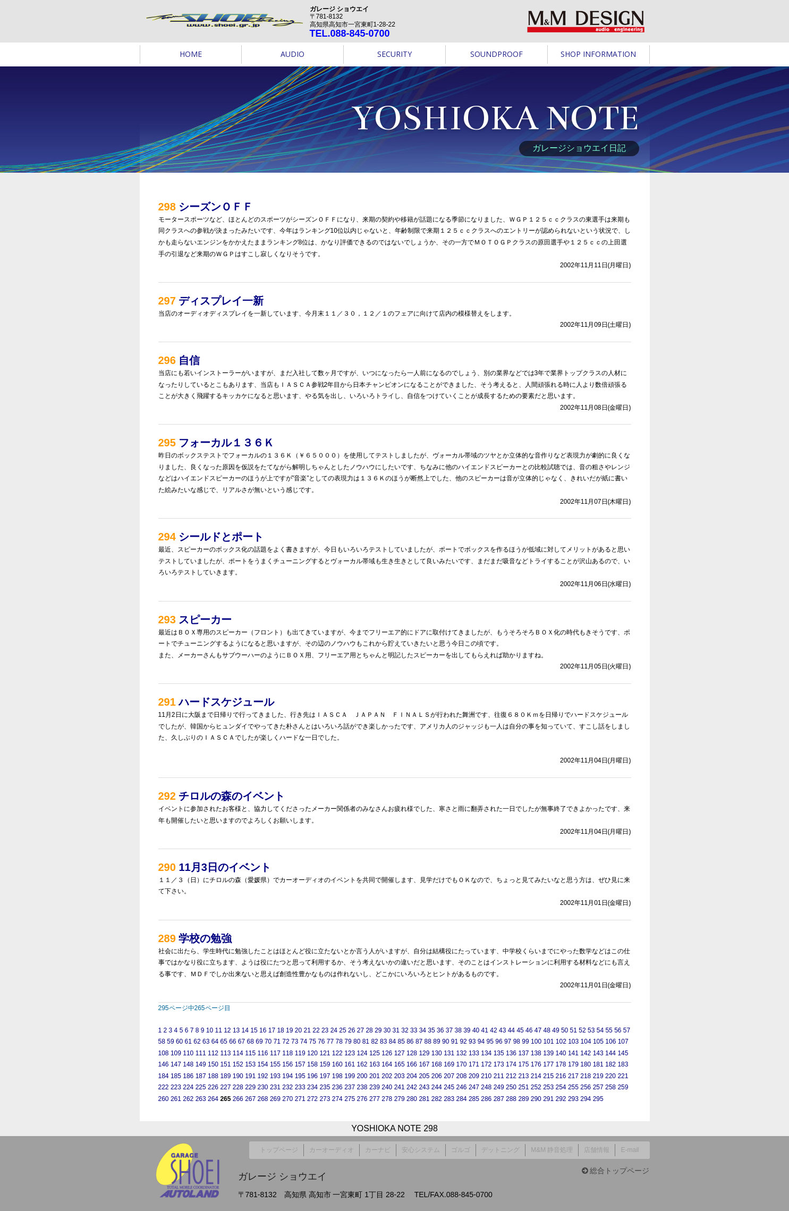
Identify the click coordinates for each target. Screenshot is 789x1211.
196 (312, 1076)
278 (386, 1099)
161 (349, 1064)
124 (362, 1053)
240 (386, 1087)
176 (536, 1064)
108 (163, 1053)
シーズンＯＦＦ (216, 207)
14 (245, 1030)
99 (525, 1041)
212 (511, 1076)
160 (337, 1064)
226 (213, 1087)
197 (324, 1076)
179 (573, 1064)
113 (225, 1053)
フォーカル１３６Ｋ (226, 442)
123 (349, 1053)
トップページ (279, 1147)
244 (436, 1087)
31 (396, 1030)
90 (445, 1041)
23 (324, 1030)
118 (287, 1053)
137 (523, 1053)
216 (561, 1076)
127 (399, 1053)
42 (493, 1030)
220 (610, 1076)
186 (188, 1076)
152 (238, 1064)
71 (277, 1041)
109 (176, 1053)
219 (598, 1076)
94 (481, 1041)
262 (188, 1099)
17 (271, 1030)
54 (600, 1030)
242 (411, 1087)
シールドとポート (221, 537)
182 (610, 1064)
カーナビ (378, 1147)
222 (163, 1087)
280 (411, 1099)
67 (241, 1041)
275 (349, 1099)
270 (287, 1099)
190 (238, 1076)
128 (411, 1053)
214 (536, 1076)
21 (307, 1030)
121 (324, 1053)
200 (362, 1076)
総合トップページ (616, 1166)
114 (238, 1053)
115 (250, 1053)
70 (268, 1041)
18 (280, 1030)
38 (457, 1030)
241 (399, 1087)
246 (461, 1087)
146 (163, 1064)
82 (374, 1041)
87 (418, 1041)
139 (548, 1053)
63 (205, 1041)
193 (275, 1076)
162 (362, 1064)
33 (413, 1030)
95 (490, 1041)
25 (342, 1030)
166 (411, 1064)
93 (472, 1041)
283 (449, 1099)
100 (536, 1041)
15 (253, 1030)
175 (523, 1064)
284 (461, 1099)
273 (324, 1099)
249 (499, 1087)
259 (622, 1087)
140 (561, 1053)
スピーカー (205, 619)
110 (188, 1053)
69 (259, 1041)
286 (486, 1099)
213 (523, 1076)
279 (399, 1099)
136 (511, 1053)
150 (213, 1064)
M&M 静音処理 (552, 1147)
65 (223, 1041)
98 (516, 1041)
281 (424, 1099)
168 (436, 1064)
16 (262, 1030)
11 (218, 1030)
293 (573, 1099)
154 (263, 1064)
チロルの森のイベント (232, 796)
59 (170, 1041)
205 (424, 1076)
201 (374, 1076)
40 (475, 1030)
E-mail (630, 1147)
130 (436, 1053)
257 (598, 1087)
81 (365, 1041)
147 (176, 1064)
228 (238, 1087)
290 (536, 1099)
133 (474, 1053)
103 (573, 1041)
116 (263, 1053)
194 (287, 1076)
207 (449, 1076)
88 (428, 1041)
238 (362, 1087)
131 (449, 1053)
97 (507, 1041)
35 (431, 1030)
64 (214, 1041)
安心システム (421, 1147)
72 (285, 1041)
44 (511, 1030)
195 (300, 1076)
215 (548, 1076)
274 (337, 1099)
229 (250, 1087)
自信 (189, 360)
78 (339, 1041)
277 (374, 1099)
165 (399, 1064)
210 (486, 1076)
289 (523, 1099)
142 (585, 1053)
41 (484, 1030)
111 (201, 1053)
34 (422, 1030)
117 (275, 1053)
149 (201, 1064)
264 (213, 1099)
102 (561, 1041)
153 (250, 1064)
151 (225, 1064)
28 (369, 1030)
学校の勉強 (205, 938)
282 (436, 1099)
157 (300, 1064)
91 (454, 1041)
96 (498, 1041)
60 (179, 1041)
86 (409, 1041)
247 (474, 1087)
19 (289, 1030)
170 (461, 1064)
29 (378, 1030)
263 (201, 1099)
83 (383, 1041)
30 (387, 1030)
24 (333, 1030)
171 (474, 1064)
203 (399, 1076)
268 (263, 1099)
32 (404, 1030)
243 (424, 1087)
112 (213, 1053)
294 (585, 1099)
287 (499, 1099)
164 (386, 1064)
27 (360, 1030)
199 (349, 1076)
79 (347, 1041)
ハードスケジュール (226, 702)
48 (547, 1030)
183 (622, 1064)
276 (362, 1099)
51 (573, 1030)
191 (250, 1076)
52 (582, 1030)
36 (440, 1030)
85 (400, 1041)
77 (330, 1041)
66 (232, 1041)
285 (474, 1099)
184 (163, 1076)
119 (300, 1053)
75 (312, 1041)
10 (209, 1030)
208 (461, 1076)
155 (275, 1064)
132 (461, 1053)
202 (386, 1076)
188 (213, 1076)
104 (586, 1041)
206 (436, 1076)
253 (548, 1087)
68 (250, 1041)
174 (511, 1064)
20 (298, 1030)
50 (564, 1030)
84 (392, 1041)
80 (356, 1041)
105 (598, 1041)
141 (573, 1053)
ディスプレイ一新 (221, 301)
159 (324, 1064)
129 (424, 1053)
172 (486, 1064)
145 (622, 1053)
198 (337, 1076)
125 (374, 1053)
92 (463, 1041)
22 (315, 1030)
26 (351, 1030)
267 (250, 1099)
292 (561, 1099)
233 (300, 1087)
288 (511, 1099)
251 (523, 1087)
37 (449, 1030)
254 (561, 1087)
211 (499, 1076)
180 (585, 1064)
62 (196, 1041)
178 (561, 1064)
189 (225, 1076)
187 (201, 1076)
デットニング (500, 1147)
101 (548, 1041)
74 (303, 1041)
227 (225, 1087)
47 (538, 1030)
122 (337, 1053)
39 (466, 1030)
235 (324, 1087)
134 (486, 1053)
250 (511, 1087)
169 (449, 1064)
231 (275, 1087)
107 (623, 1041)
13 (236, 1030)
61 (188, 1041)
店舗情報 (596, 1147)
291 (548, 1099)
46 (528, 1030)
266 (238, 1099)
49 (555, 1030)
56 (617, 1030)
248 (486, 1087)
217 (573, 1076)
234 (312, 1087)
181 (598, 1064)
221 (622, 1076)
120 (312, 1053)
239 (374, 1087)
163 (374, 1064)
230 (263, 1087)
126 (386, 1053)
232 (287, 1087)
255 (573, 1087)
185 (176, 1076)
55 (608, 1030)
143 (598, 1053)
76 (321, 1041)
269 (275, 1099)
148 (188, 1064)
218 (585, 1076)
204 (411, 1076)
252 (536, 1087)
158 (312, 1064)
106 (610, 1041)
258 (610, 1087)
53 (591, 1030)
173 (499, 1064)
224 (188, 1087)
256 (585, 1087)
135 (499, 1053)
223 (176, 1087)
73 (294, 1041)
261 (176, 1099)
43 (502, 1030)
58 (161, 1041)
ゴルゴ (460, 1147)
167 (424, 1064)
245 (449, 1087)
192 (263, 1076)
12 (227, 1030)
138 (536, 1053)
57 (626, 1030)
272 (312, 1099)
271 (300, 1099)
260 (163, 1099)
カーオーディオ (331, 1147)
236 (337, 1087)
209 (474, 1076)
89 (436, 1041)
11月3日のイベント (224, 867)
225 (201, 1087)
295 (598, 1099)
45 (519, 1030)
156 (287, 1064)
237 (349, 1087)
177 (548, 1064)
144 (610, 1053)
